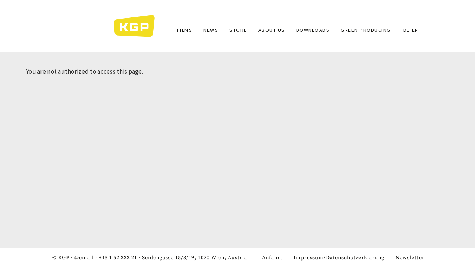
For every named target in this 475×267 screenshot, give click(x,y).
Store (238, 30)
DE (406, 30)
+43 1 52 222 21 (118, 257)
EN (415, 30)
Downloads (313, 30)
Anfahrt (272, 257)
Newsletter (410, 257)
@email (84, 257)
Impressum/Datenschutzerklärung (339, 257)
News (210, 30)
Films (185, 30)
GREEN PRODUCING (366, 30)
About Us (271, 30)
